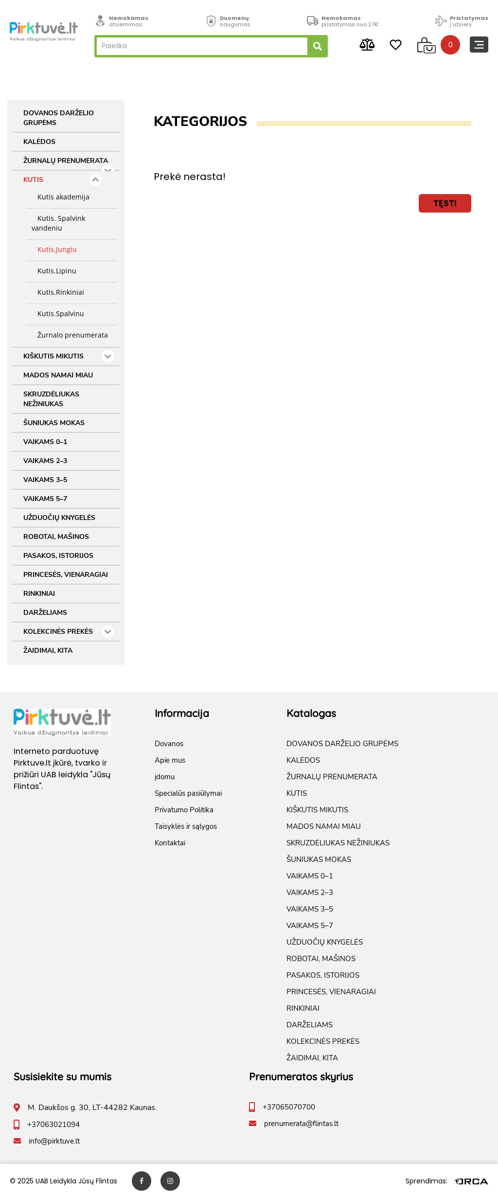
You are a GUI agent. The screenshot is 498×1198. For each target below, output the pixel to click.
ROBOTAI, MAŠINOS (56, 536)
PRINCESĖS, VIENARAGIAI (65, 574)
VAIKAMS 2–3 (45, 460)
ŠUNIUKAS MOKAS (54, 423)
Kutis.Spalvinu (58, 313)
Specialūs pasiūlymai (188, 793)
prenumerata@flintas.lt (301, 1123)
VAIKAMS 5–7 (45, 498)
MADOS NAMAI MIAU (58, 375)
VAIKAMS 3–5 (45, 479)
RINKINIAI (39, 593)
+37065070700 (289, 1107)
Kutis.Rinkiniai (58, 292)
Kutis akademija (60, 196)
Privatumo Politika (184, 810)
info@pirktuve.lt (54, 1141)
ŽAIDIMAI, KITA (47, 650)
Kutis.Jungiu (54, 249)
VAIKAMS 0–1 (45, 442)
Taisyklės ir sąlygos (186, 826)
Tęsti (445, 203)
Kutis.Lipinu (54, 270)
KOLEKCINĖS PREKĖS (68, 632)
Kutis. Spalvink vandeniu (58, 223)
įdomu (165, 777)
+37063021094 (53, 1124)
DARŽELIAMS (45, 612)
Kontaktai (170, 843)
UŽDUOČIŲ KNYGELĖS (59, 517)
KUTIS (62, 180)
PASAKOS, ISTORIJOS (58, 555)
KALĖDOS (39, 141)
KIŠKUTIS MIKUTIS (68, 356)
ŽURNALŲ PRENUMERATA (68, 163)
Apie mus (170, 760)
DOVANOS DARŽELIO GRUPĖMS (58, 117)
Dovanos (169, 744)
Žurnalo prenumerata (70, 335)
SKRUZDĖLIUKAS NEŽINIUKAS (51, 399)
